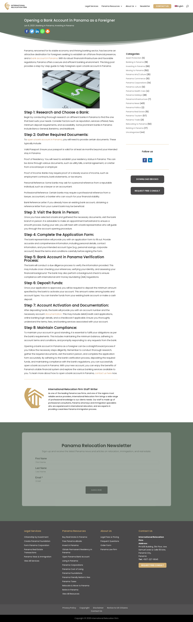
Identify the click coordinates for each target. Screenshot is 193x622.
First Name (40, 458)
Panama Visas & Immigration (37, 556)
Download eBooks (147, 179)
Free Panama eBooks (72, 541)
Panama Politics (133, 107)
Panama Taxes (69, 581)
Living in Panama (70, 560)
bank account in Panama (44, 58)
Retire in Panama (70, 589)
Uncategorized (133, 132)
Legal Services (91, 6)
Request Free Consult (147, 190)
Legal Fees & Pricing (110, 537)
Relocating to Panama (136, 124)
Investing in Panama (64, 25)
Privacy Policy (69, 607)
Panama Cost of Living (72, 569)
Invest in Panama (70, 545)
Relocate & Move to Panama (75, 585)
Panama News (132, 103)
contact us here (103, 373)
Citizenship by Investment (36, 537)
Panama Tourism (134, 115)
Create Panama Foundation (37, 541)
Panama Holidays (134, 95)
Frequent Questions (110, 541)
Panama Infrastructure (136, 99)
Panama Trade (133, 119)
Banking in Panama (45, 25)
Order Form (106, 545)
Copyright (84, 607)
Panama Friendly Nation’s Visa (76, 577)
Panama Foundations (72, 573)
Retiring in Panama (135, 128)
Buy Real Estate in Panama (74, 537)
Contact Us (162, 6)
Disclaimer (98, 607)
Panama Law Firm (109, 549)
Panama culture (133, 87)
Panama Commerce (135, 78)
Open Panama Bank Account (76, 556)
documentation (53, 314)
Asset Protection (133, 58)
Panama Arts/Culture (136, 74)
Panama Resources (111, 6)
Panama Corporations (136, 82)
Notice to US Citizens (117, 607)
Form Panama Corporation (36, 545)
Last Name (40, 468)
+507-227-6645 (150, 559)
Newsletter (145, 6)
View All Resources (70, 593)
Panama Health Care (136, 91)
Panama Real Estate (135, 111)
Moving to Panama (135, 70)
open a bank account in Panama (44, 139)
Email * (38, 477)
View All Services (31, 560)
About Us (130, 6)
